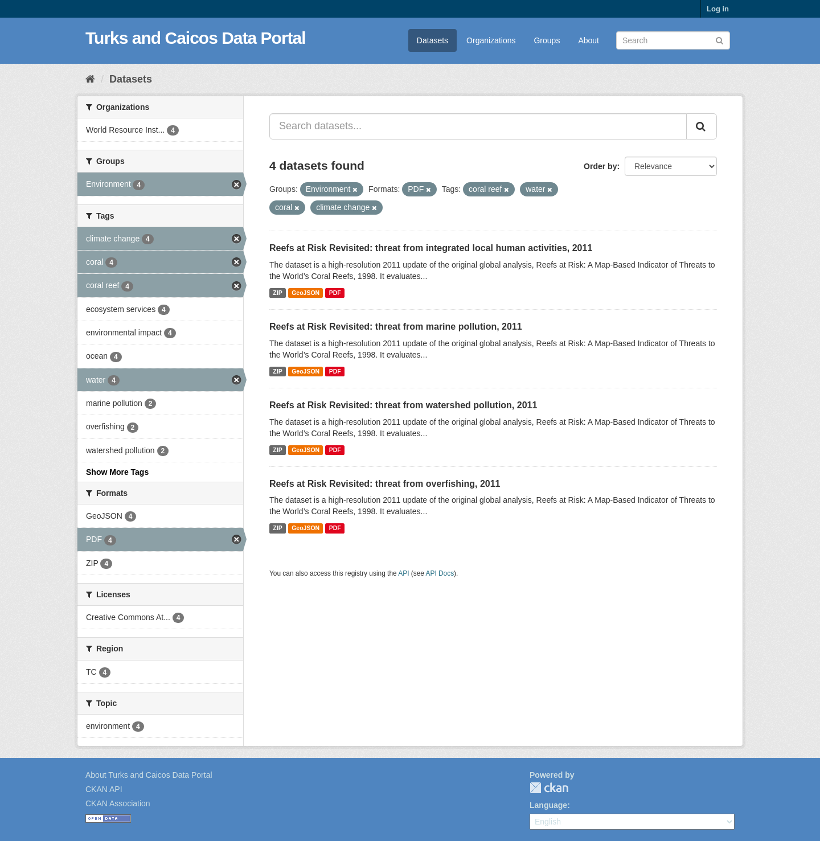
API (403, 573)
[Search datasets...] (478, 126)
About (588, 40)
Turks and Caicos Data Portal (195, 37)
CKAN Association (117, 803)
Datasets (432, 40)
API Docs (440, 573)
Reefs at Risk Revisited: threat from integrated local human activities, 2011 (430, 248)
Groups (547, 40)
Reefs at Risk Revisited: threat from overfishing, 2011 (384, 484)
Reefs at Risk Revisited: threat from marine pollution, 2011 (395, 326)
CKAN (549, 788)
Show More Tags (117, 472)
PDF (335, 292)
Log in (718, 9)
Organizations (490, 40)
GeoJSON (305, 292)
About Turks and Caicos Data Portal (148, 775)
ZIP (277, 292)
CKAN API (103, 789)
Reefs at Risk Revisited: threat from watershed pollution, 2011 (403, 405)
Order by (600, 166)
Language (548, 805)
